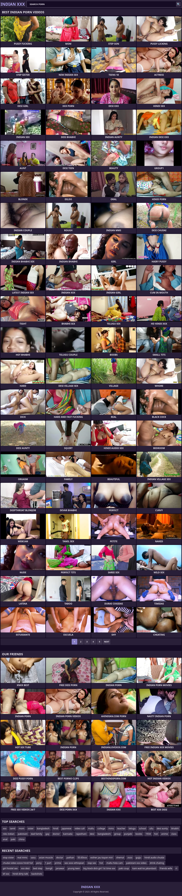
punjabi (128, 833)
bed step (37, 868)
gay (47, 833)
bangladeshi (104, 833)
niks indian (8, 833)
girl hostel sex (10, 868)
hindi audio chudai (154, 857)
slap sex (92, 862)
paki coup (124, 868)
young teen (74, 868)
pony (39, 862)
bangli (49, 868)
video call (80, 828)
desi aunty (162, 828)
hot (156, 833)
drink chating (157, 862)
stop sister (8, 857)
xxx (4, 828)
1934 (148, 833)
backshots (36, 873)
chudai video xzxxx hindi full (18, 862)
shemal (120, 857)
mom (21, 828)
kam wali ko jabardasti (144, 868)
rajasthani (81, 833)
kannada (67, 833)
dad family (36, 833)
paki (13, 839)
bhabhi (175, 828)
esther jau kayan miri (101, 857)
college (101, 828)
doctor (56, 833)
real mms (22, 857)
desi (92, 833)
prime (58, 862)
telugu (132, 828)
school (142, 828)
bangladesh (43, 828)
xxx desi (25, 868)
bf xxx (6, 873)
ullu (151, 828)
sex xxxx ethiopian (74, 862)
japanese (66, 828)
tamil (12, 828)
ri (176, 868)
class (173, 833)
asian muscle (46, 857)
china (21, 839)
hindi (55, 828)
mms (111, 828)
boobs (139, 833)
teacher (121, 828)
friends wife (166, 868)
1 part (48, 862)
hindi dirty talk (20, 873)
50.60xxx (82, 857)
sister (31, 828)
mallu (91, 828)
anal (5, 839)
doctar (59, 857)
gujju (138, 857)
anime (164, 833)
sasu (33, 857)
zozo (129, 857)
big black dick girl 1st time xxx (99, 868)
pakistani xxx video (136, 862)
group (117, 833)
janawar (60, 868)
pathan (70, 857)
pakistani (22, 833)
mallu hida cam (114, 862)
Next (106, 641)
